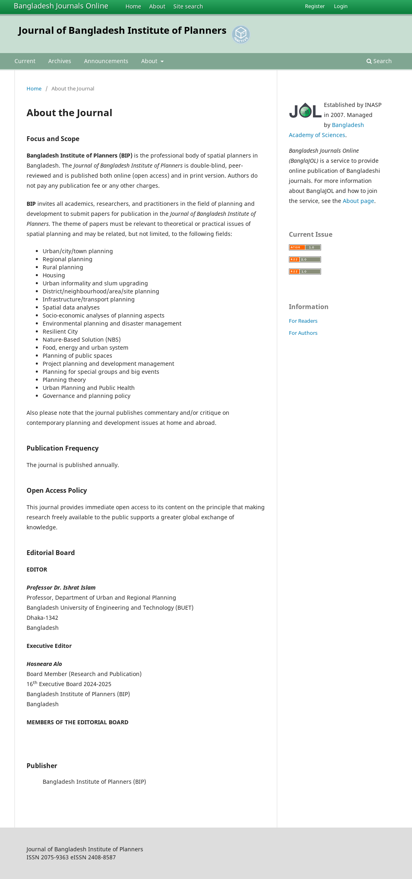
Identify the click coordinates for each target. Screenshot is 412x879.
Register (315, 6)
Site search (188, 6)
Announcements (106, 61)
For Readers (303, 320)
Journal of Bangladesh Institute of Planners (123, 30)
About (157, 6)
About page (358, 201)
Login (341, 6)
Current (24, 61)
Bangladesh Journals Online (61, 5)
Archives (59, 61)
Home (133, 6)
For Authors (303, 332)
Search (379, 61)
